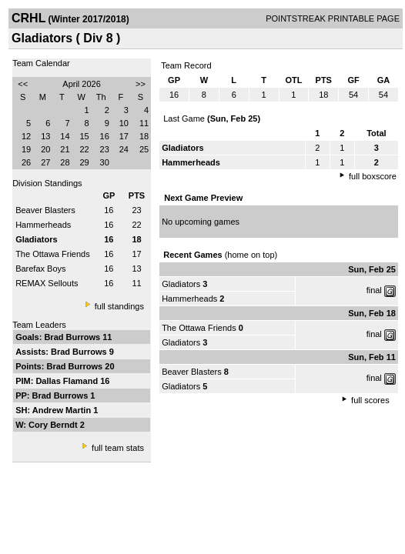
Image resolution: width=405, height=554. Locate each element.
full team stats (118, 447)
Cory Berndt (54, 424)
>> (141, 83)
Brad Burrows (73, 337)
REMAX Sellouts (46, 283)
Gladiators (181, 284)
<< (23, 83)
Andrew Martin (62, 410)
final (374, 290)
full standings (119, 306)
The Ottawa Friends (52, 254)
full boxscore (373, 176)
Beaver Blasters (45, 210)
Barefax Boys (40, 268)
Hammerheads (43, 224)
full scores (370, 400)
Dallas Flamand (67, 380)
